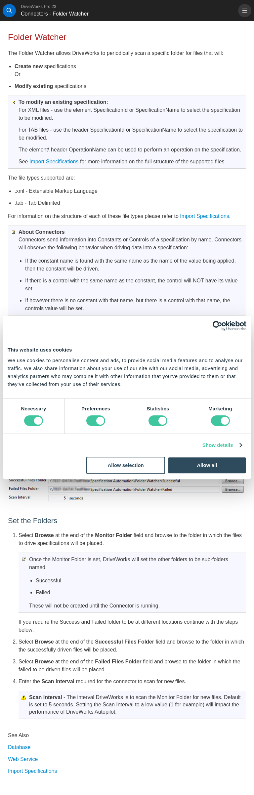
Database (19, 747)
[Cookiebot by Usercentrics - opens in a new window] (217, 326)
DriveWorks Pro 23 (38, 6)
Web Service (23, 759)
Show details (217, 445)
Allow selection (126, 465)
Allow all (207, 465)
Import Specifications (54, 161)
